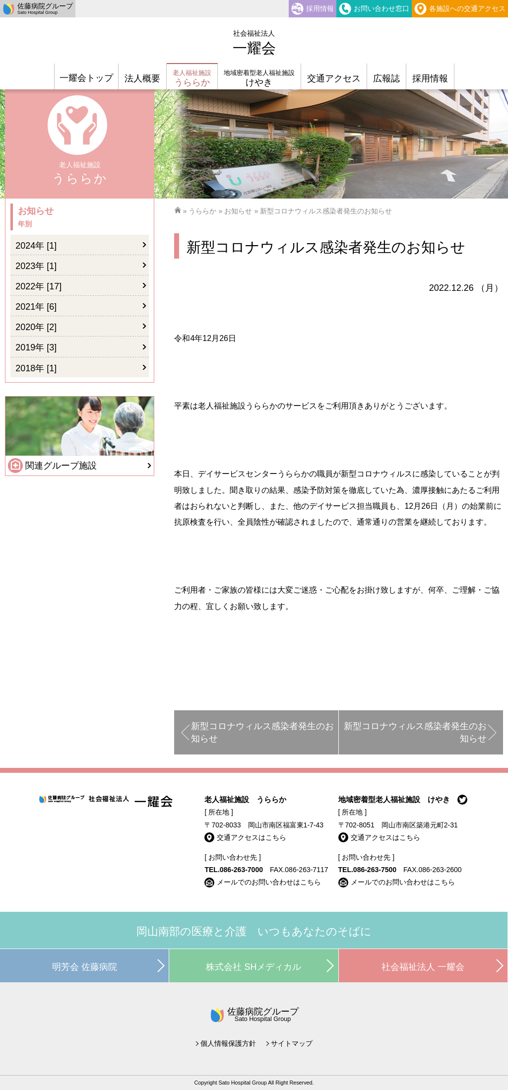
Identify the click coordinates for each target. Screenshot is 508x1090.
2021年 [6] (36, 307)
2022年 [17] (38, 286)
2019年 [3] (36, 347)
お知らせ (238, 211)
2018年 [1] (36, 368)
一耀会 (254, 42)
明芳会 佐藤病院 (84, 967)
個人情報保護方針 (228, 1043)
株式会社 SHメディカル (253, 967)
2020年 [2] (36, 327)
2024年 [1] (36, 246)
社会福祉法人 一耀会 (422, 967)
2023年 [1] (36, 266)
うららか (202, 211)
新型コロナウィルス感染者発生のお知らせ (262, 732)
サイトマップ (292, 1043)
